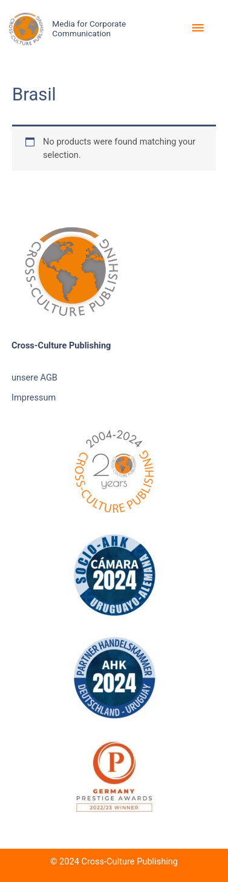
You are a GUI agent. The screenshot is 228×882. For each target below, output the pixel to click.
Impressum (33, 397)
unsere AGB (34, 377)
